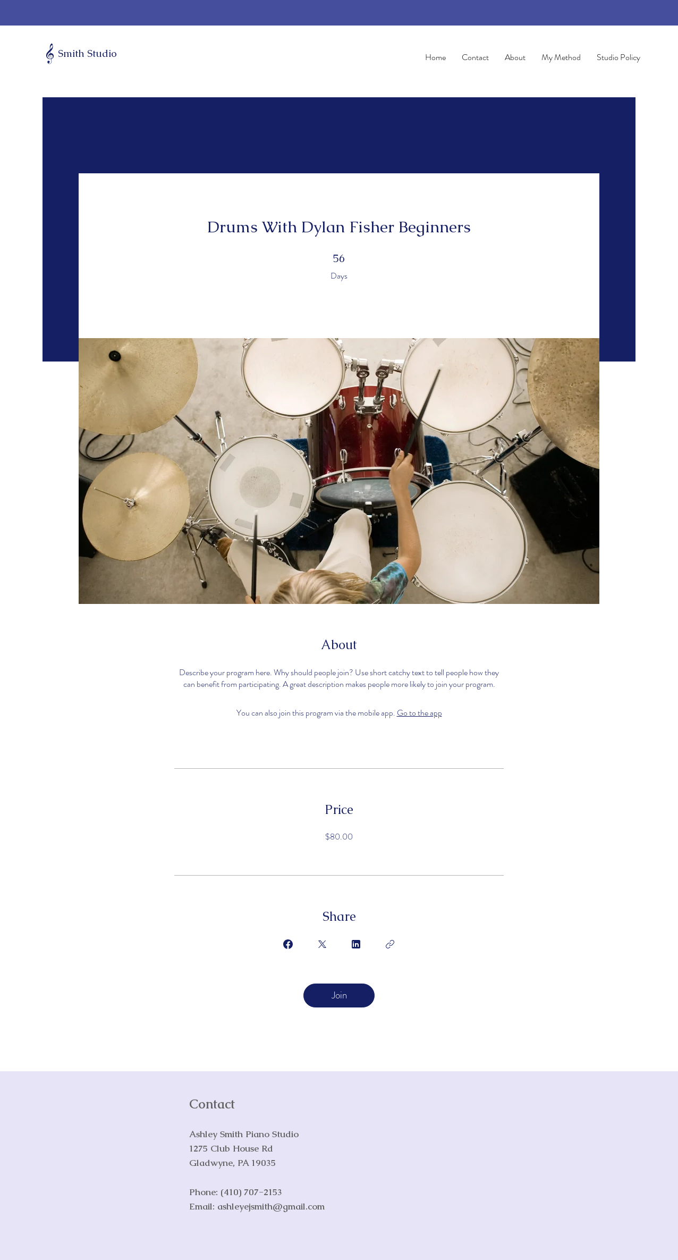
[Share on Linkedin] (356, 944)
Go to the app (419, 713)
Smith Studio (87, 53)
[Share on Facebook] (288, 944)
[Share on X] (322, 944)
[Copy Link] (390, 944)
